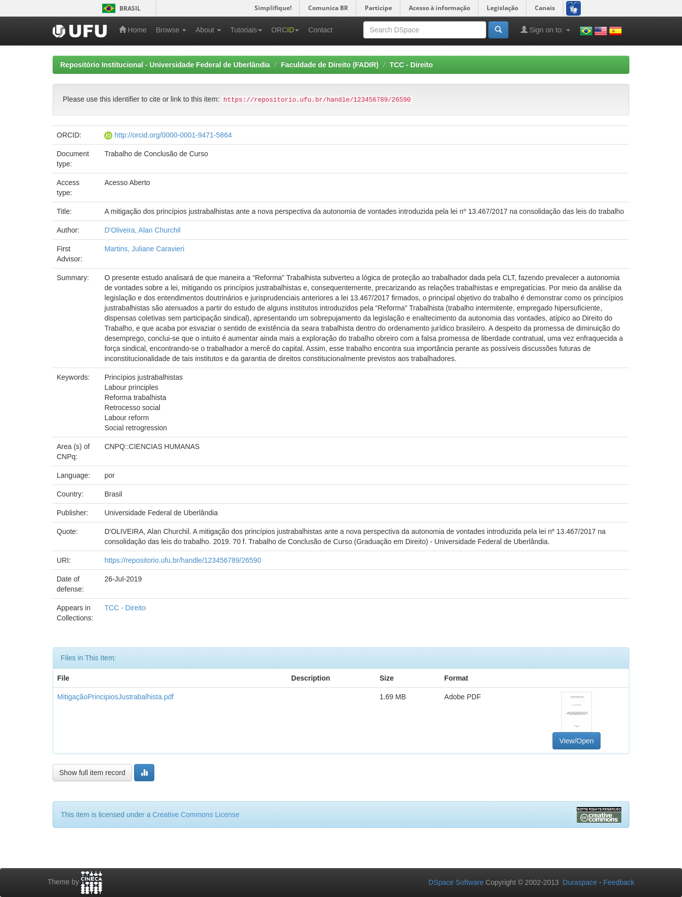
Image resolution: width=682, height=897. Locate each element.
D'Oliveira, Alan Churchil (142, 230)
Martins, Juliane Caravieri (144, 249)
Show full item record (92, 773)
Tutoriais (246, 30)
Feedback (619, 882)
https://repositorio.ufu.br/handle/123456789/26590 (182, 560)
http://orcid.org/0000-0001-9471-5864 (173, 135)
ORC (285, 30)
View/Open (576, 741)
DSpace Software (456, 882)
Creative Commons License (195, 815)
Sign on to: (546, 29)
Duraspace (580, 882)
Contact (320, 30)
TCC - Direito (411, 65)
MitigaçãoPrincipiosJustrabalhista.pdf (115, 697)
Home (133, 29)
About (208, 30)
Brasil (119, 8)
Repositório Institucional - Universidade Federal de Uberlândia (165, 65)
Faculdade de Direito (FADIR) (329, 65)
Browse (171, 30)
